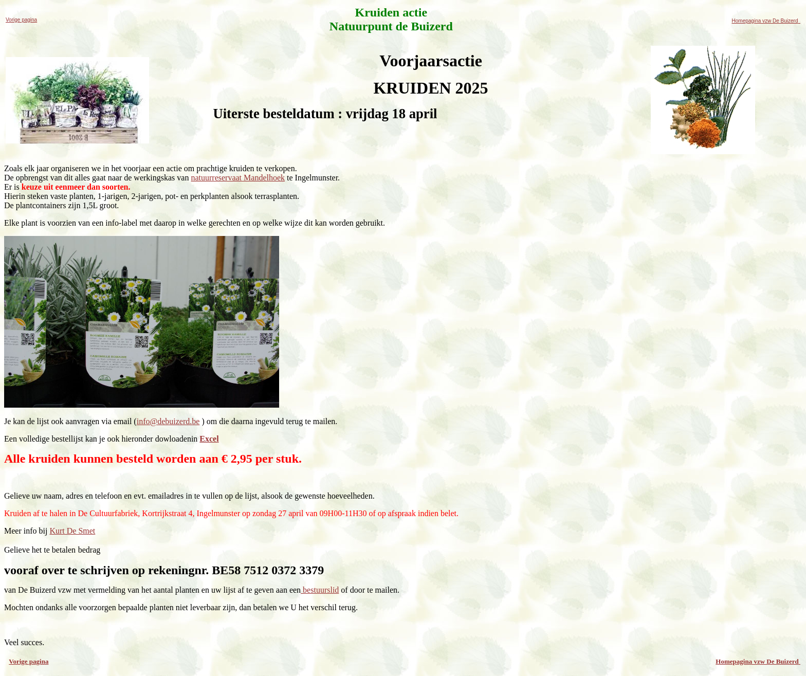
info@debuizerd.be (168, 421)
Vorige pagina (21, 20)
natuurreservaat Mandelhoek (238, 177)
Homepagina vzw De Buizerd (766, 21)
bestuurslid (320, 590)
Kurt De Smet (72, 530)
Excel (208, 438)
